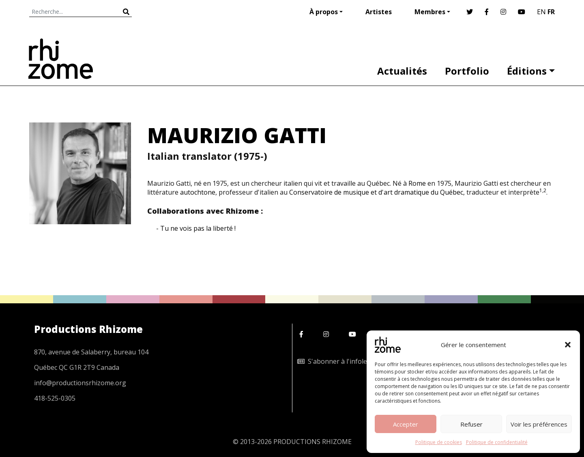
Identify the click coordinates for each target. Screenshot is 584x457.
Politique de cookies (438, 442)
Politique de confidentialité (497, 442)
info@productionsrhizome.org (80, 382)
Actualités (402, 70)
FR (551, 11)
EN (541, 11)
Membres (429, 11)
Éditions (527, 70)
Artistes (378, 11)
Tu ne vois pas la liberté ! (198, 228)
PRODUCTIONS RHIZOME (312, 441)
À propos (323, 11)
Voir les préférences (539, 424)
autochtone (197, 192)
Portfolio (467, 70)
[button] (568, 345)
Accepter (405, 424)
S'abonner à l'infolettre (337, 361)
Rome (417, 183)
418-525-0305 (54, 398)
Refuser (471, 424)
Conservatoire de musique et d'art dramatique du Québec (376, 192)
